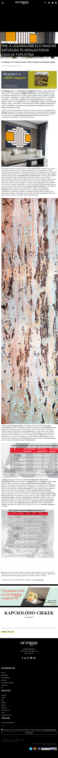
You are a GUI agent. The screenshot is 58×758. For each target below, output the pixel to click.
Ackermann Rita (27, 574)
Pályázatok (4, 707)
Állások (3, 713)
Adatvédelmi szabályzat (7, 683)
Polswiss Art (24, 575)
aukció (12, 572)
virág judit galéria (15, 575)
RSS (2, 688)
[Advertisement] (29, 18)
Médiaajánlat (4, 675)
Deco (2, 700)
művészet (21, 572)
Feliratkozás (29, 733)
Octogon (9, 65)
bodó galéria (31, 575)
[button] (45, 3)
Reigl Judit (39, 572)
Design (14, 42)
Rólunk (3, 672)
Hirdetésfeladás (5, 677)
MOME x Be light (7, 632)
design (16, 572)
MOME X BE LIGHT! (6, 715)
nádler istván (4, 574)
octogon (43, 575)
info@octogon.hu (29, 653)
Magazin (3, 705)
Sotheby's (37, 575)
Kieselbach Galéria (6, 575)
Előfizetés (3, 680)
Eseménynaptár (5, 710)
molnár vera (19, 574)
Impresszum (4, 685)
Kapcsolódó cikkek (29, 613)
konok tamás (35, 574)
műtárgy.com (5, 572)
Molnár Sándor (51, 574)
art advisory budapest (30, 572)
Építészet (3, 695)
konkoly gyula (43, 574)
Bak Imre (44, 572)
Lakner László (51, 572)
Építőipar (3, 702)
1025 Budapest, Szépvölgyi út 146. (29, 651)
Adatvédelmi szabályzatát (49, 730)
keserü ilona (12, 574)
